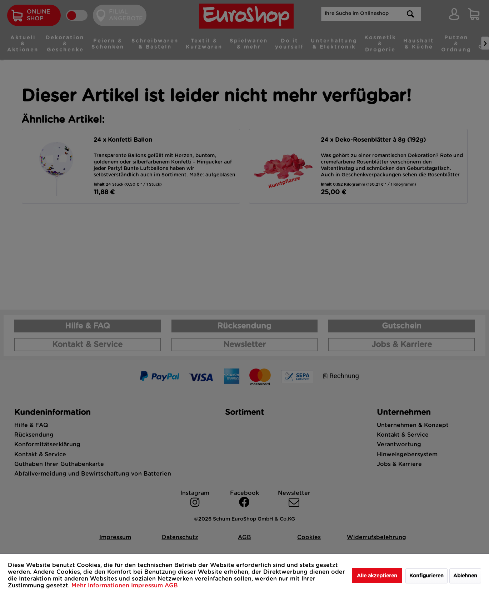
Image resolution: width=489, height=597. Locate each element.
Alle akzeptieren (377, 575)
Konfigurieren (426, 575)
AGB (171, 585)
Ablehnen (465, 575)
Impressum (148, 585)
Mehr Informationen (101, 585)
